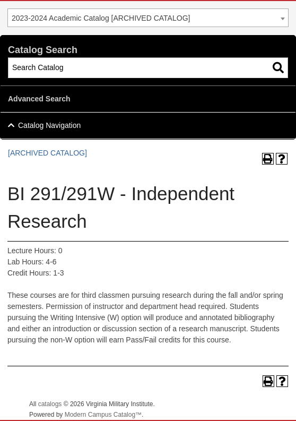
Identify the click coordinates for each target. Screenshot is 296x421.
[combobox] (148, 17)
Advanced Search (39, 98)
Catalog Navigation (49, 125)
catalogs (50, 404)
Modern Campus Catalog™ (103, 414)
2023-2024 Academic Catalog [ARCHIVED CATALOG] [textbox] (101, 18)
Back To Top (259, 404)
